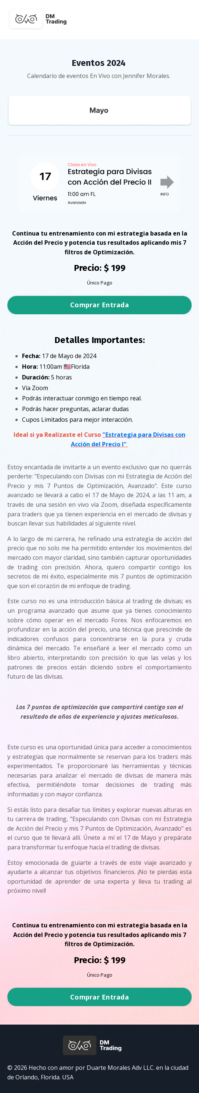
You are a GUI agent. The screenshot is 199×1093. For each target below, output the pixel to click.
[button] (99, 303)
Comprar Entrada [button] (99, 304)
